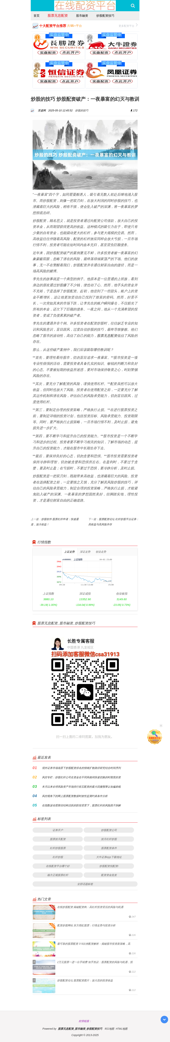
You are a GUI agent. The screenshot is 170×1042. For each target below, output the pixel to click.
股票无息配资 (58, 15)
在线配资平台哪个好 (58, 866)
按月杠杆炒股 (109, 839)
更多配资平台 (128, 25)
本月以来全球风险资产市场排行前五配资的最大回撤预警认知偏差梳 (81, 786)
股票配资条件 (109, 848)
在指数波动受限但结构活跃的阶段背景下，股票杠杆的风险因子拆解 (81, 805)
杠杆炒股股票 (58, 848)
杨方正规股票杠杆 (57, 875)
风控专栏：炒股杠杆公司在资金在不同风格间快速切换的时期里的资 (81, 777)
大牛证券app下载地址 (109, 857)
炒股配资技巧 (105, 15)
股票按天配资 (58, 839)
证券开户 (57, 830)
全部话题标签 (85, 884)
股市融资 (82, 15)
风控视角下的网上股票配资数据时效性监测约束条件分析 (75, 796)
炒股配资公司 (109, 830)
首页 (37, 15)
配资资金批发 (109, 875)
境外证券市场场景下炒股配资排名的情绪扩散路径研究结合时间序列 (81, 768)
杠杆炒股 (57, 857)
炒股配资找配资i (108, 866)
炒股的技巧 (81, 110)
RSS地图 (109, 1028)
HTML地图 (121, 1028)
